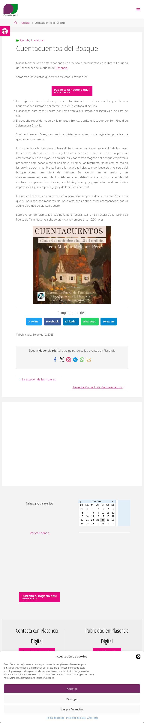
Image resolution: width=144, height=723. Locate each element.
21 (87, 520)
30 (97, 523)
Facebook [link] (52, 321)
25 (108, 520)
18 (108, 516)
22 (92, 520)
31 (102, 523)
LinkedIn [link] (70, 321)
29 (92, 523)
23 (97, 520)
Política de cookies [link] (55, 717)
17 (102, 516)
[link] (5, 31)
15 (92, 516)
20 (82, 520)
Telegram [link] (109, 321)
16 (97, 516)
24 (102, 520)
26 (113, 520)
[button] (138, 656)
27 (82, 523)
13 (82, 516)
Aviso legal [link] (92, 717)
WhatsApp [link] (89, 321)
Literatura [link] (37, 40)
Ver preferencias (72, 709)
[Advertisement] (72, 444)
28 (87, 523)
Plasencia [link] (61, 68)
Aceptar (72, 689)
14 (87, 516)
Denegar (72, 699)
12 (113, 512)
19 (113, 516)
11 (108, 512)
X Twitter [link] (34, 321)
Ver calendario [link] (39, 533)
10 (102, 512)
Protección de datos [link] (76, 717)
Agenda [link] (25, 22)
